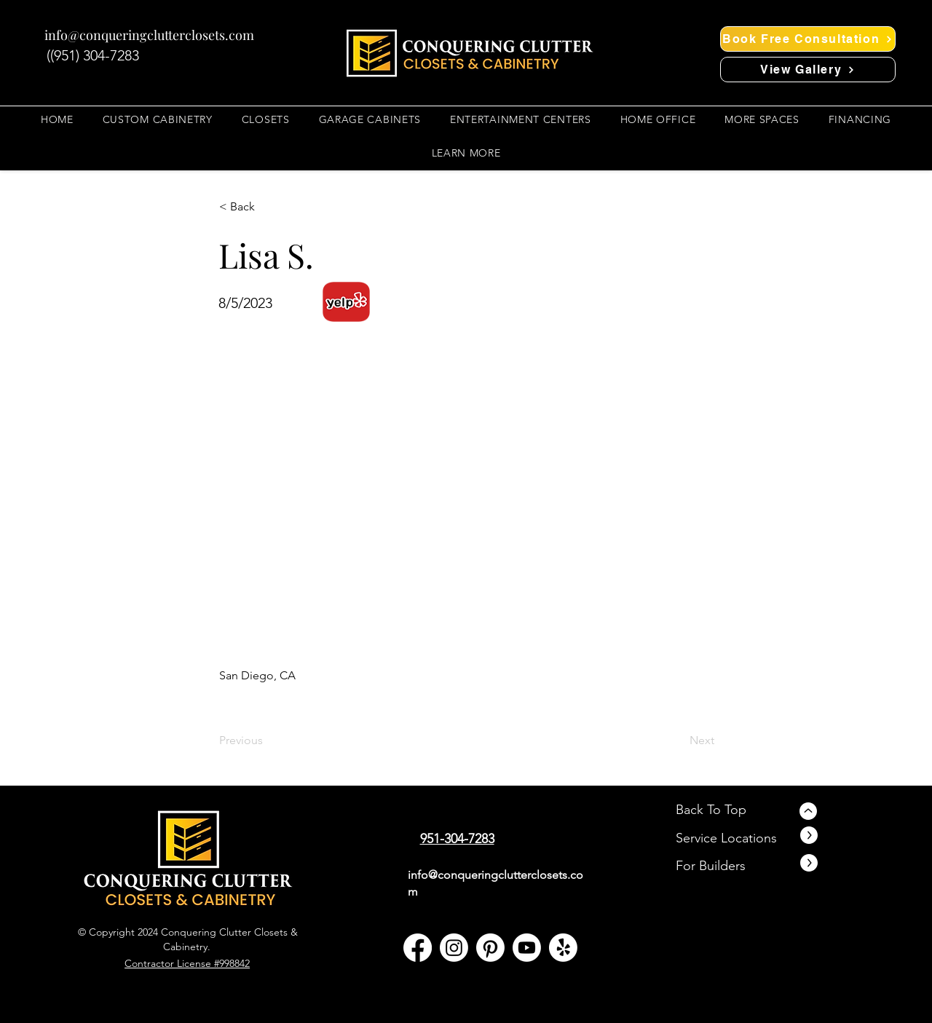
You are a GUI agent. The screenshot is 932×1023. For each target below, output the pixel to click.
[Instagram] (454, 947)
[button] (265, 119)
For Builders (711, 866)
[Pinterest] (490, 947)
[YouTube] (527, 947)
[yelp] (563, 947)
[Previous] (267, 740)
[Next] (677, 740)
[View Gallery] (808, 69)
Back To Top (711, 810)
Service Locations (726, 838)
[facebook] (417, 947)
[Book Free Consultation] (808, 39)
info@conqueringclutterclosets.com (149, 35)
